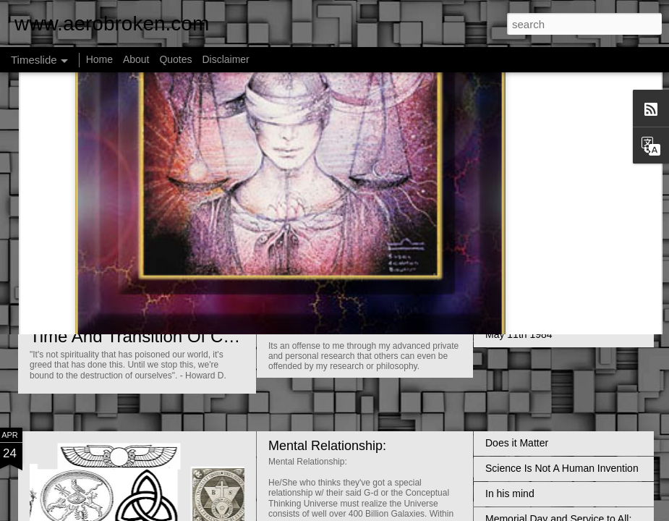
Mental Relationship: (327, 446)
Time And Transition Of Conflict (149, 336)
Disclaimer (225, 59)
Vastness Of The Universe (543, 233)
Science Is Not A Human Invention (562, 468)
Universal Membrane (328, 330)
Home (99, 59)
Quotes (175, 59)
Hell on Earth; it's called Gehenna (560, 283)
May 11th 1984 (519, 334)
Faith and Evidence (324, 267)
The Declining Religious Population (563, 258)
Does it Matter (516, 443)
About (136, 59)
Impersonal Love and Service (550, 309)
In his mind (509, 493)
